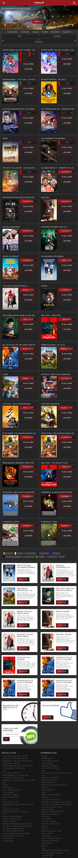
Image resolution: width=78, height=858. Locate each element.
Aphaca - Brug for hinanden (12, 816)
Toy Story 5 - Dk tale (49, 821)
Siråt (4, 770)
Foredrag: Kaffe (8, 838)
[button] (5, 25)
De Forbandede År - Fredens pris (14, 768)
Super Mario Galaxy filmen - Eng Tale (16, 758)
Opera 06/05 (66, 319)
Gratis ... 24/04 (67, 260)
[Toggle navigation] (4, 3)
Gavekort (35, 32)
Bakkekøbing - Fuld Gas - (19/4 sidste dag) (18, 761)
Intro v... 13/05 (28, 408)
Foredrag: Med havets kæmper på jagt (16, 833)
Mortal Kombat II (48, 783)
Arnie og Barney (8, 792)
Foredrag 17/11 (66, 526)
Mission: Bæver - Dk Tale (11, 763)
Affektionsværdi (8, 787)
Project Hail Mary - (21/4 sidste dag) (15, 775)
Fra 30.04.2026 (67, 290)
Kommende (25, 32)
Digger (44, 848)
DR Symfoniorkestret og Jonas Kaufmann (17, 766)
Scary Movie (46, 816)
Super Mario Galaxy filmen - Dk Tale (15, 756)
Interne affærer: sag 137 (11, 790)
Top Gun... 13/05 (67, 408)
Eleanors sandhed (48, 809)
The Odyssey (46, 836)
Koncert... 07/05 (28, 349)
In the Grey (45, 797)
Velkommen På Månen (11, 795)
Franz (4, 800)
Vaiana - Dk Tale (47, 833)
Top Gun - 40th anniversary (12, 819)
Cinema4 (35, 3)
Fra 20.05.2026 (28, 437)
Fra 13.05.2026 (67, 378)
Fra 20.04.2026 (67, 172)
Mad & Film (67, 32)
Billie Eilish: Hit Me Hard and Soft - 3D (15, 812)
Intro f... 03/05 (28, 319)
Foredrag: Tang (8, 841)
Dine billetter (55, 32)
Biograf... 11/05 (28, 378)
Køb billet (39, 21)
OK (6, 739)
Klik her (47, 717)
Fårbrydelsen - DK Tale (10, 802)
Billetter (23, 579)
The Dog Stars (47, 843)
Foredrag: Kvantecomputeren (13, 836)
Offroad (44, 846)
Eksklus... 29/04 (28, 290)
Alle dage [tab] (39, 41)
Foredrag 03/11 (28, 526)
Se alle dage (28, 64)
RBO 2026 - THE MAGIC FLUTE (13, 831)
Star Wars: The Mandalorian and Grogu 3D (17, 826)
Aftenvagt (45, 787)
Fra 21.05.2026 (28, 467)
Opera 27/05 (66, 467)
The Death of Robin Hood (51, 824)
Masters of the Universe (50, 814)
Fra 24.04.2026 (28, 260)
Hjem (4, 814)
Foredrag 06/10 (28, 496)
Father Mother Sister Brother (13, 778)
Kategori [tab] (57, 36)
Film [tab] (19, 36)
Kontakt (45, 32)
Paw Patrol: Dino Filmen (50, 841)
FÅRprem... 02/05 (67, 349)
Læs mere (28, 69)
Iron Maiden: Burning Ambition (13, 829)
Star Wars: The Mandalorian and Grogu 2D (17, 824)
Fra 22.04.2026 (67, 201)
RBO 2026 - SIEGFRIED (11, 809)
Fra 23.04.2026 (28, 231)
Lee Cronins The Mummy (11, 773)
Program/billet (12, 32)
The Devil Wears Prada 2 (11, 797)
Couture (44, 829)
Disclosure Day (47, 819)
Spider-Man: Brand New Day (51, 838)
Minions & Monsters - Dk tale (52, 831)
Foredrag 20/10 (66, 496)
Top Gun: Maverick (9, 821)
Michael (5, 785)
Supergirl (45, 826)
